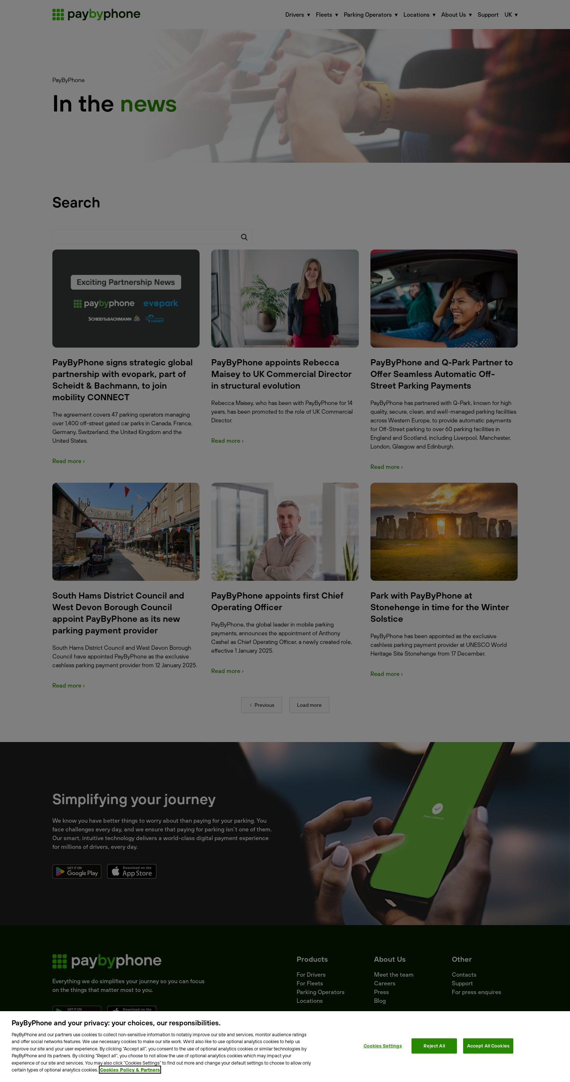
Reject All (434, 1046)
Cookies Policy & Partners (130, 1070)
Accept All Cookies (488, 1046)
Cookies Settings (383, 1046)
